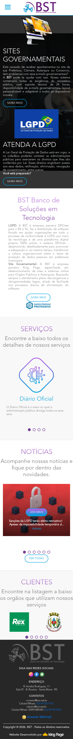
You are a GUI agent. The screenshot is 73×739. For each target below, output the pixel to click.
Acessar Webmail (36, 717)
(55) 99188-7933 (45, 703)
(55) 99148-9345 (53, 710)
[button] (29, 429)
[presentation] (27, 542)
